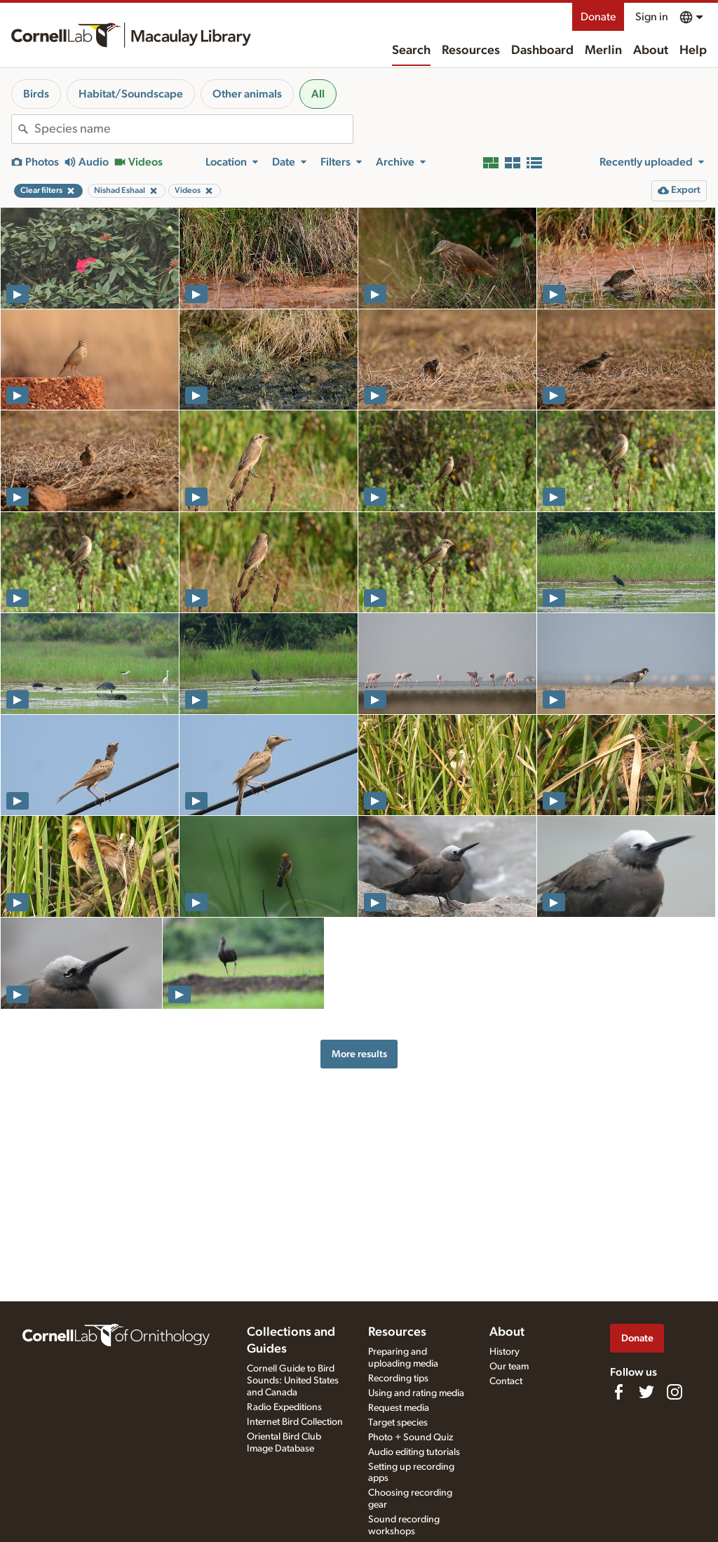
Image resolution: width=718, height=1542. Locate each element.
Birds (36, 94)
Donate (598, 16)
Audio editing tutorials (414, 1452)
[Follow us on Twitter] (646, 1391)
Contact (505, 1381)
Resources (471, 50)
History (504, 1352)
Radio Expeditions (284, 1407)
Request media (398, 1408)
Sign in (651, 16)
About (650, 50)
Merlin (603, 50)
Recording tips (398, 1378)
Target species (398, 1423)
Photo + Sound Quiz (410, 1437)
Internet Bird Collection (295, 1422)
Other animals (247, 94)
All (318, 94)
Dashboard (542, 50)
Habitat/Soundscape (131, 94)
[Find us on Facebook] (618, 1391)
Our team (509, 1367)
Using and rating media (416, 1393)
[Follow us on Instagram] (674, 1391)
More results (359, 1054)
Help (693, 50)
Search (411, 50)
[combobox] (193, 129)
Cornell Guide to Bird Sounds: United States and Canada (293, 1380)
